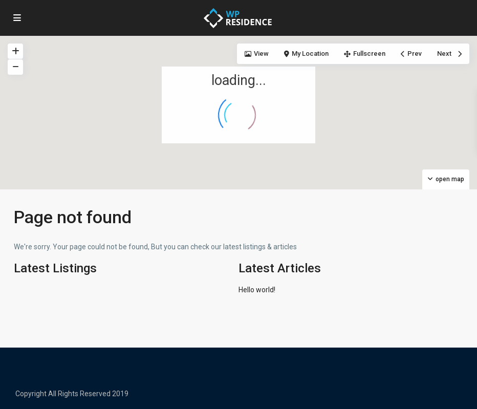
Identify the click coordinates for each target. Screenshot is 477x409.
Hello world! (256, 290)
